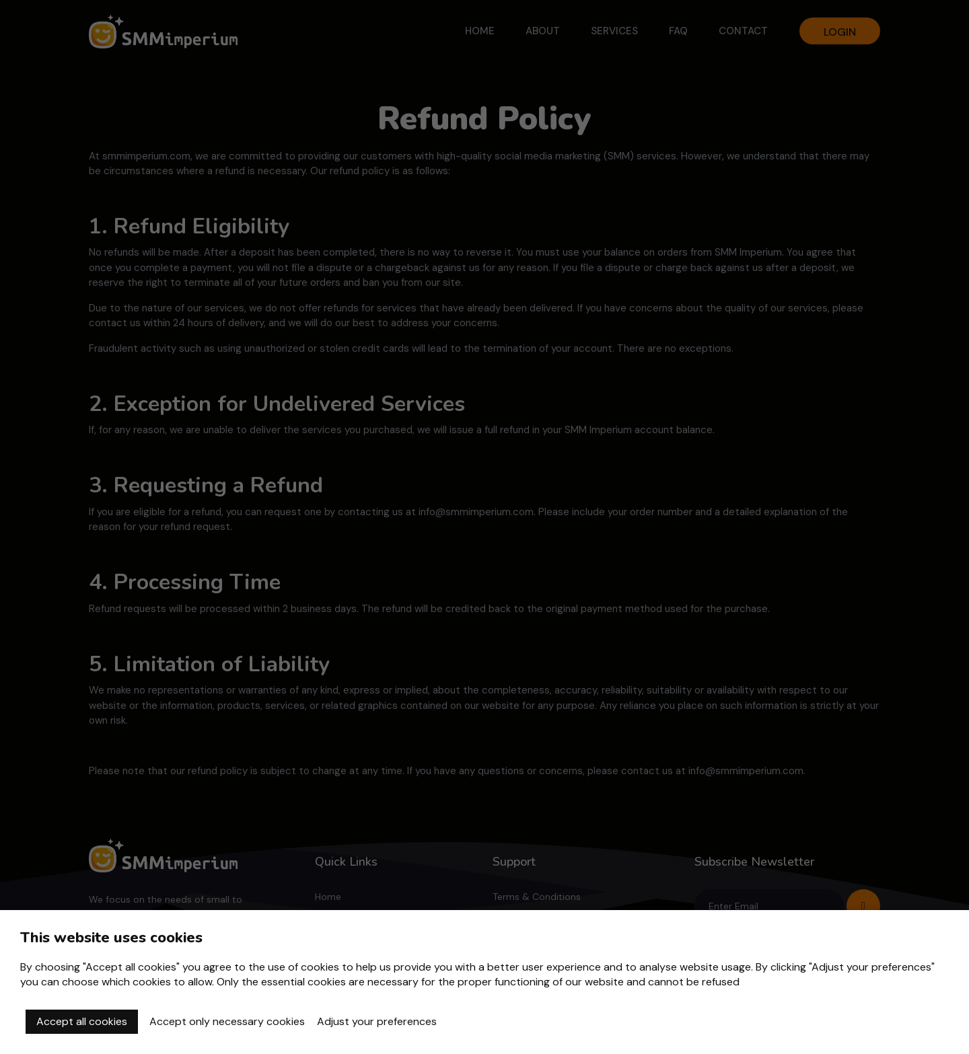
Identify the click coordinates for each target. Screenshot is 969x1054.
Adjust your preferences (377, 1021)
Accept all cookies (81, 1021)
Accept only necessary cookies (227, 1021)
